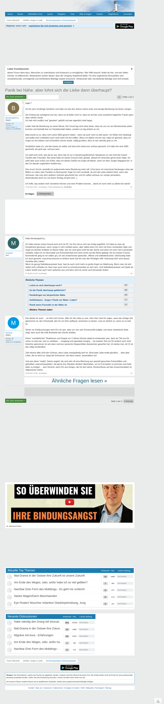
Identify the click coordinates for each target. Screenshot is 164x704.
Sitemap (108, 688)
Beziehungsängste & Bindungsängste (61, 661)
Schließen (68, 82)
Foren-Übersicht (13, 661)
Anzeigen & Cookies (71, 688)
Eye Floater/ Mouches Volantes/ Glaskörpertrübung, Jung (50, 602)
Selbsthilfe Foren (35, 14)
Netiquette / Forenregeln (95, 688)
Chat (72, 14)
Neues (20, 14)
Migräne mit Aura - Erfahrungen (33, 635)
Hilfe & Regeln (85, 14)
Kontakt (31, 688)
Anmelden (127, 14)
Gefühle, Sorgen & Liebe (33, 661)
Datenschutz (58, 688)
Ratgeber (61, 14)
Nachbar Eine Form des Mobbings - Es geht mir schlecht (49, 589)
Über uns (38, 688)
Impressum (48, 688)
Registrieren (113, 14)
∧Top (158, 701)
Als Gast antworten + (15, 97)
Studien (99, 14)
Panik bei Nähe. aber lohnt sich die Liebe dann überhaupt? (58, 90)
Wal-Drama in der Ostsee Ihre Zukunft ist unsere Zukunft (49, 575)
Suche (50, 14)
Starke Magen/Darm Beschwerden (35, 596)
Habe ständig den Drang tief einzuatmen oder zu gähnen (49, 621)
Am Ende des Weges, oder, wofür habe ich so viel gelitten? (51, 582)
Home (10, 14)
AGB (82, 688)
